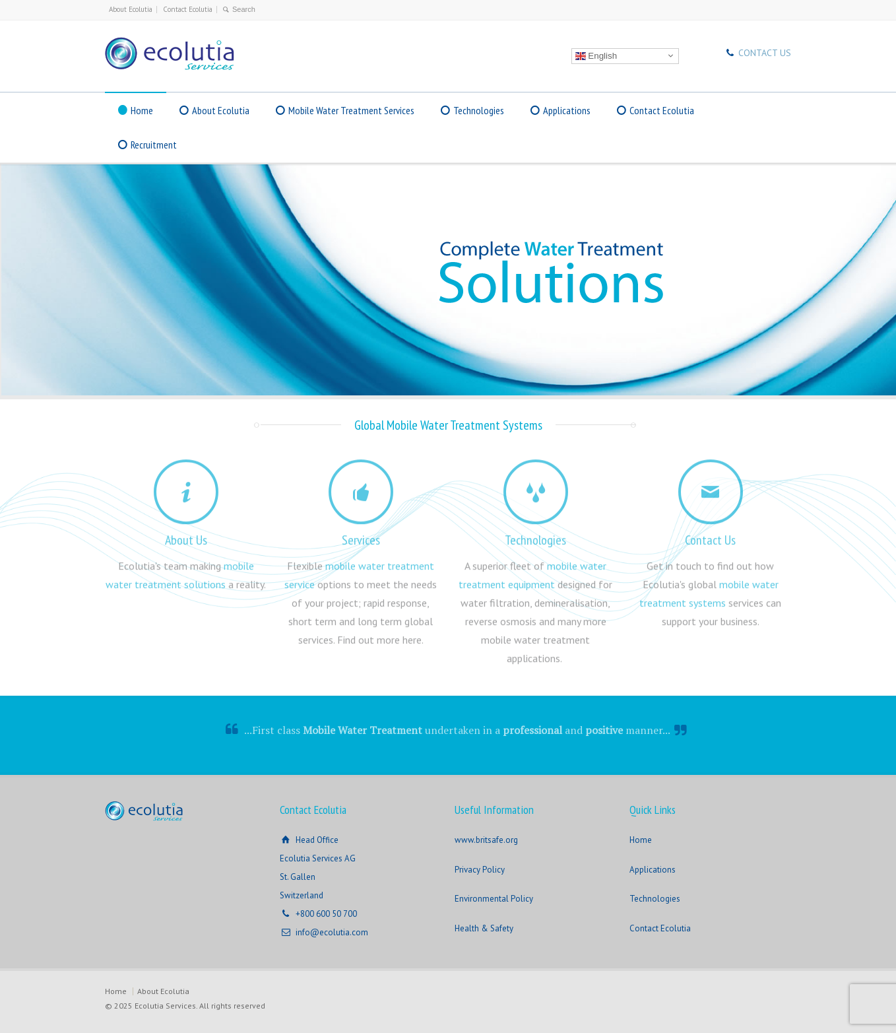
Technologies (478, 110)
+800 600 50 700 (326, 913)
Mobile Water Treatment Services (351, 110)
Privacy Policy (480, 869)
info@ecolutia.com (332, 932)
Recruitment (154, 144)
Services (361, 534)
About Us (186, 534)
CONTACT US (764, 53)
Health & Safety (484, 928)
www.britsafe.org (486, 840)
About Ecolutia (130, 9)
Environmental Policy (494, 898)
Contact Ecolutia (187, 9)
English (596, 55)
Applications (567, 110)
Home (142, 110)
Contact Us (710, 534)
